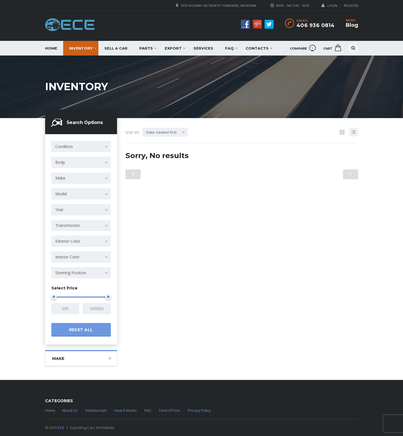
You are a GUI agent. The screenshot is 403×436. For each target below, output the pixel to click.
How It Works (125, 410)
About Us (70, 410)
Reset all (81, 329)
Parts (146, 48)
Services (203, 48)
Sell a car (115, 48)
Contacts (257, 48)
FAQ (229, 48)
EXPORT (173, 48)
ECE (61, 427)
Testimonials (96, 410)
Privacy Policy (199, 410)
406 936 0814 (315, 25)
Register (351, 5)
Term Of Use (169, 410)
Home (51, 48)
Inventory (81, 48)
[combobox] (81, 146)
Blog (352, 25)
